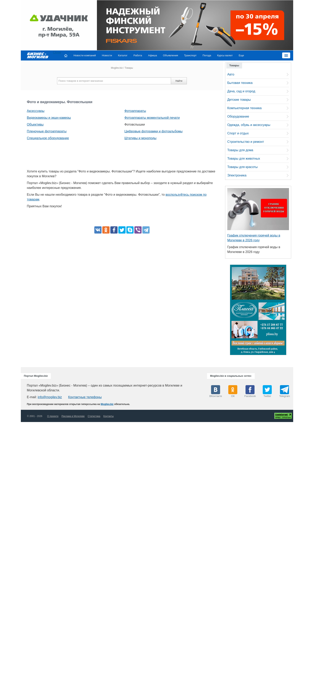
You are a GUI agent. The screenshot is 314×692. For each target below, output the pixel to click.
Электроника (237, 175)
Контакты (108, 416)
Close (57, 52)
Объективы (35, 124)
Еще (241, 55)
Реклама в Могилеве (73, 416)
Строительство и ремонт (245, 141)
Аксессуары (35, 111)
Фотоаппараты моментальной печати (152, 117)
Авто (230, 74)
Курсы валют (225, 55)
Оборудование (238, 116)
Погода (207, 55)
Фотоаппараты (135, 111)
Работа (137, 55)
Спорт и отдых (238, 133)
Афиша (152, 55)
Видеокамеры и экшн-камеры (49, 117)
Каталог (122, 55)
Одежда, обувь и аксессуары (248, 125)
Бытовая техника (240, 83)
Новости (107, 55)
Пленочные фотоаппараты (46, 131)
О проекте (52, 416)
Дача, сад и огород (241, 91)
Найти (178, 81)
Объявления (170, 55)
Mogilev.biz (117, 67)
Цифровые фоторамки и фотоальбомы (153, 131)
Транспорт (190, 55)
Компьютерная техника (244, 108)
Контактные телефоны (85, 397)
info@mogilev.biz (50, 397)
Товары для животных (243, 158)
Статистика (94, 416)
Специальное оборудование (48, 138)
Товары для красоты (242, 167)
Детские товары (239, 99)
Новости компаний (84, 55)
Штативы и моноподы (140, 138)
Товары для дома (240, 150)
